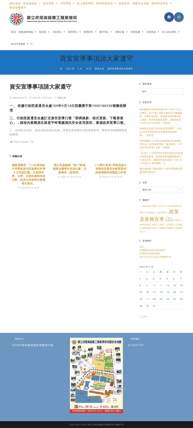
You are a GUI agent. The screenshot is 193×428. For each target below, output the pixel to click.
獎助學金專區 (162, 3)
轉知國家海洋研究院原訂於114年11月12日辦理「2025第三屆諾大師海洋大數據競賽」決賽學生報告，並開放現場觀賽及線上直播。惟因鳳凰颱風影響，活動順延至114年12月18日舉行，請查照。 (161, 116)
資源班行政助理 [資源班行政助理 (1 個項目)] (167, 228)
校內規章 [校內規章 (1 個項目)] (177, 220)
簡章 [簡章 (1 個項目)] (163, 225)
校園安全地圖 (140, 3)
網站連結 (15, 3)
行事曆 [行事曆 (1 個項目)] (171, 225)
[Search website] (31, 44)
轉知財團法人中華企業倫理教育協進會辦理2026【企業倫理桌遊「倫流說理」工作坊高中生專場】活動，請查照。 (161, 144)
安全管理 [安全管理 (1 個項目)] (163, 212)
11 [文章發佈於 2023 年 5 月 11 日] (161, 285)
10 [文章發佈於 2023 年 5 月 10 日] (154, 285)
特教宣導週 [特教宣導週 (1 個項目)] (146, 225)
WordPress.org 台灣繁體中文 (155, 256)
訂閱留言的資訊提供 (150, 253)
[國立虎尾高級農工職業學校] (61, 68)
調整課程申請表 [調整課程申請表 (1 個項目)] (150, 228)
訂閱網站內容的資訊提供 (152, 250)
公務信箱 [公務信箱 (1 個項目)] (152, 212)
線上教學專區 (85, 3)
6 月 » (144, 316)
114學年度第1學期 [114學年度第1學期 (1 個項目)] (150, 206)
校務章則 (124, 3)
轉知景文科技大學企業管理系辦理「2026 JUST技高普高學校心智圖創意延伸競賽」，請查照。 (161, 132)
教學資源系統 (106, 3)
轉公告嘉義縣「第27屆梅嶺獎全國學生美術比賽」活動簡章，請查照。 (69, 168)
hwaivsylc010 (20, 97)
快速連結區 (32, 3)
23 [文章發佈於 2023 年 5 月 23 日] (147, 298)
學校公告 (62, 97)
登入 (142, 246)
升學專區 (67, 3)
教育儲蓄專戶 (18, 7)
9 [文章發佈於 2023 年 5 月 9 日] (147, 285)
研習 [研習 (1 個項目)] (156, 225)
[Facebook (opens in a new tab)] (169, 17)
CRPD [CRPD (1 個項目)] (164, 206)
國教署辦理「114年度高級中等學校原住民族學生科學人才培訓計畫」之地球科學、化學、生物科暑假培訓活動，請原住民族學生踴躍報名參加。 (28, 174)
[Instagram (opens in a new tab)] (179, 17)
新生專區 (50, 3)
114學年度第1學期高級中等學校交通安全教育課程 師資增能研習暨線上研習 (111, 168)
